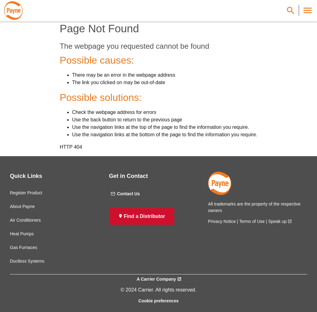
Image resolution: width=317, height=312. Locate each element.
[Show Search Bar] (291, 10)
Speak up (277, 221)
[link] (13, 10)
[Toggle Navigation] (307, 10)
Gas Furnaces (23, 247)
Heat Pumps (22, 233)
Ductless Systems (27, 261)
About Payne (22, 206)
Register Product (26, 192)
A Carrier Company (156, 279)
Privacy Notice (222, 221)
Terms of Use (252, 221)
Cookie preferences (158, 300)
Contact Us (125, 193)
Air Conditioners (25, 220)
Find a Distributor (144, 216)
